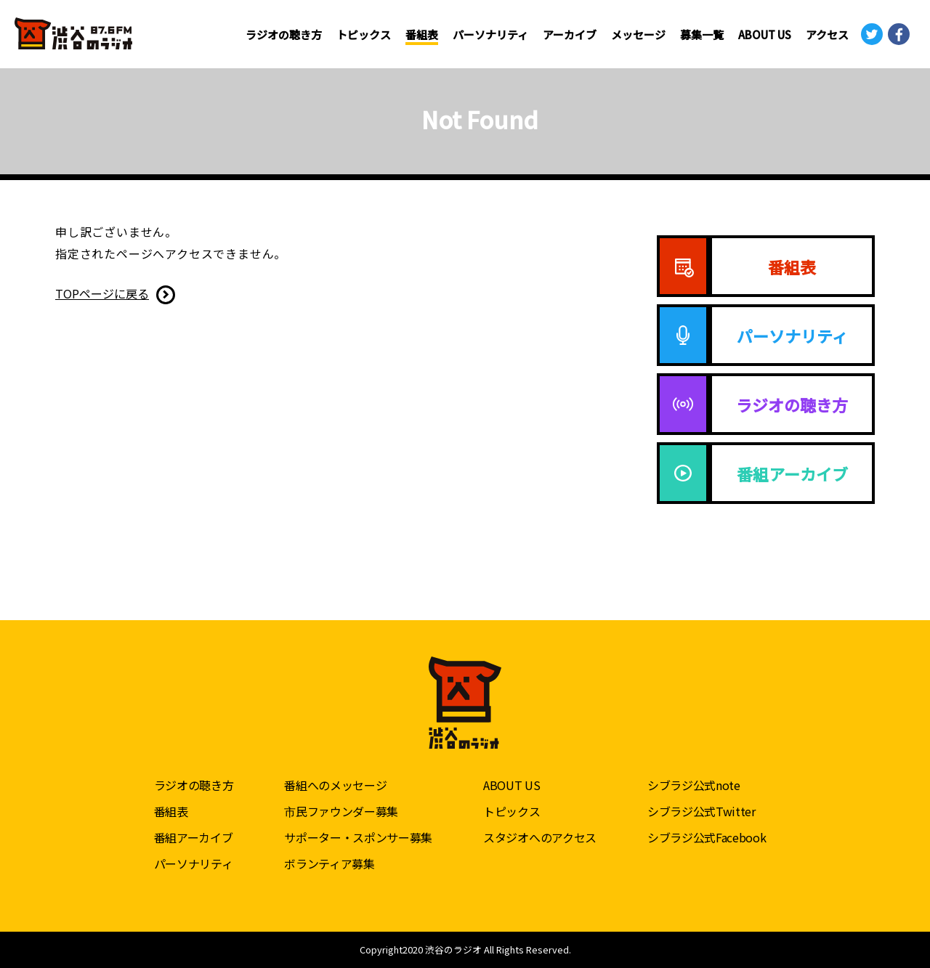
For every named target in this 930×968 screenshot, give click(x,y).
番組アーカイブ (193, 837)
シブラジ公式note (693, 785)
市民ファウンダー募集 (341, 811)
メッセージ (638, 34)
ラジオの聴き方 (284, 34)
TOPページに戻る (102, 293)
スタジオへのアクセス (540, 837)
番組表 (421, 34)
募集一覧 (702, 34)
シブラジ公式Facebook (707, 837)
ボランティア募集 (329, 863)
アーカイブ (570, 34)
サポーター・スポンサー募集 (358, 837)
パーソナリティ (490, 34)
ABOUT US (764, 34)
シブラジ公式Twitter (701, 811)
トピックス (363, 34)
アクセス (827, 34)
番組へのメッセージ (335, 785)
